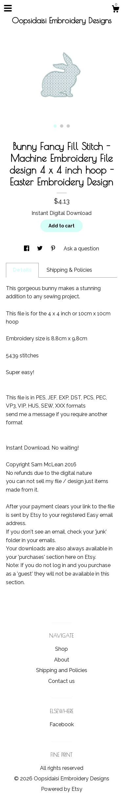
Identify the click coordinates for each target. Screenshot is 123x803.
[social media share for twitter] (40, 248)
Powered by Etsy (61, 789)
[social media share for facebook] (27, 248)
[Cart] (115, 10)
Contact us (61, 681)
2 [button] (61, 126)
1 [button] (55, 126)
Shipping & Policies (69, 270)
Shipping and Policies (61, 670)
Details (22, 270)
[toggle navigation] (8, 8)
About (61, 660)
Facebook (62, 724)
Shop (61, 649)
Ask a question (81, 248)
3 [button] (68, 126)
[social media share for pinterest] (54, 248)
